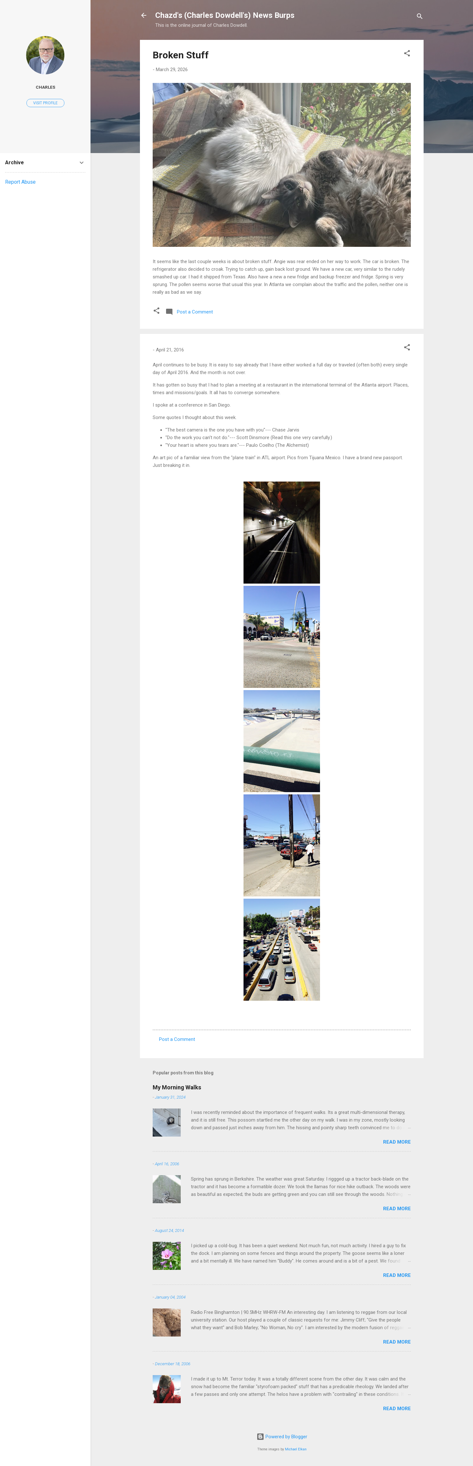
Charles (45, 87)
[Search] (420, 17)
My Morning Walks (177, 1087)
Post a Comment (177, 1039)
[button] (407, 54)
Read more (397, 1142)
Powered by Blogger (282, 1437)
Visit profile (45, 103)
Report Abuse (20, 182)
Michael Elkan (296, 1449)
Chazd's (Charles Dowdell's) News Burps (225, 15)
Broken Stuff (181, 55)
